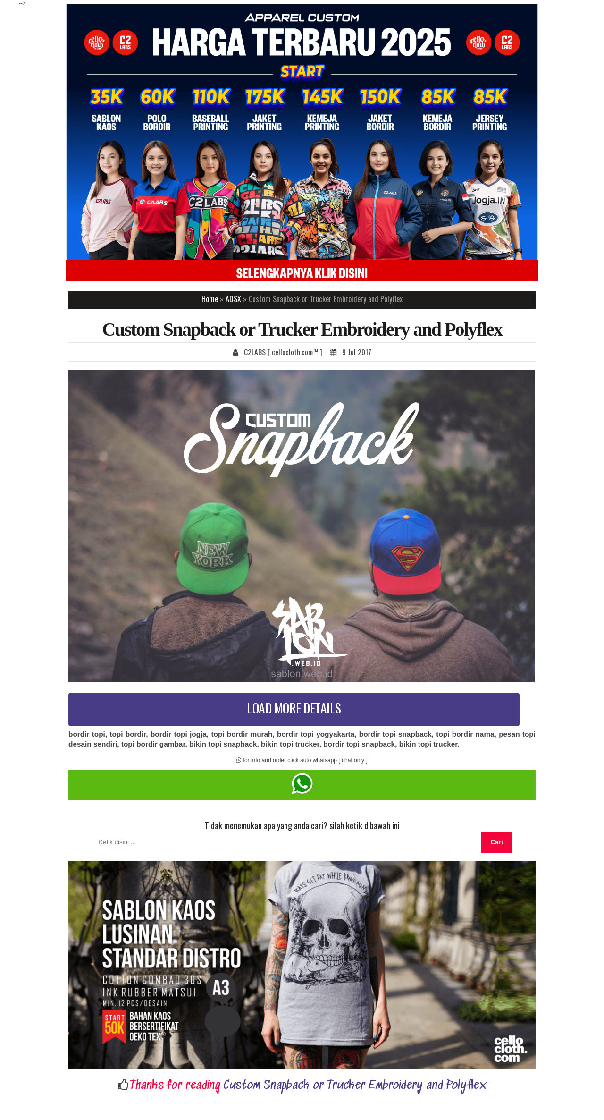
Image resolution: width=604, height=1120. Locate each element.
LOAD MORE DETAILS (294, 707)
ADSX (233, 299)
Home (209, 299)
